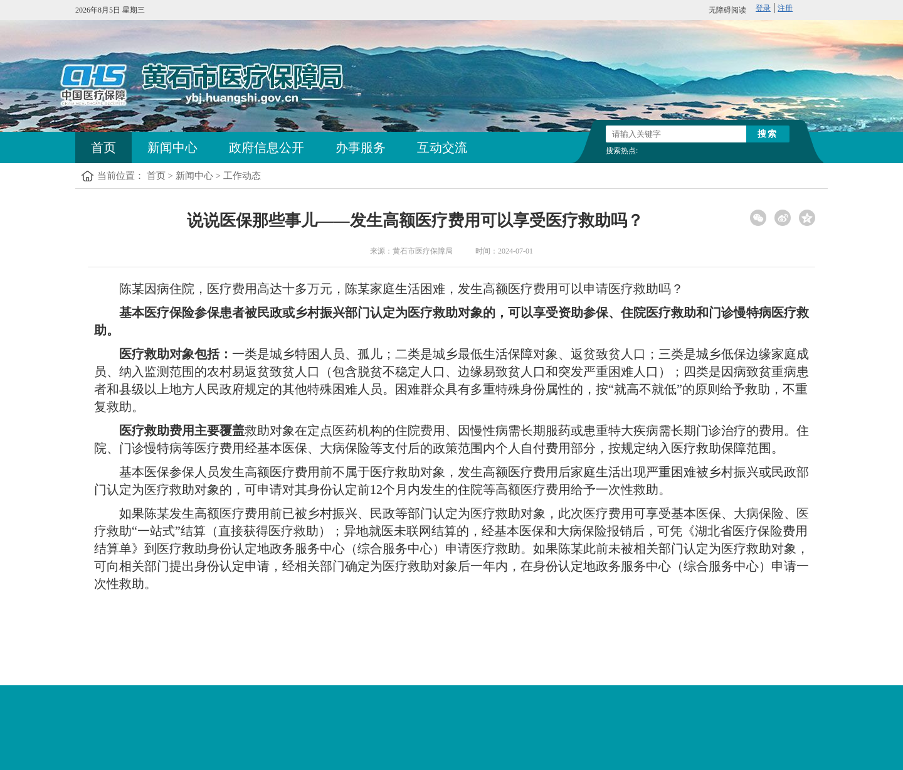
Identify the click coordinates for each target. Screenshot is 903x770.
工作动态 (242, 176)
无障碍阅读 (727, 10)
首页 (103, 147)
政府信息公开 (266, 147)
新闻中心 (172, 147)
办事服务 (360, 147)
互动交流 (442, 147)
